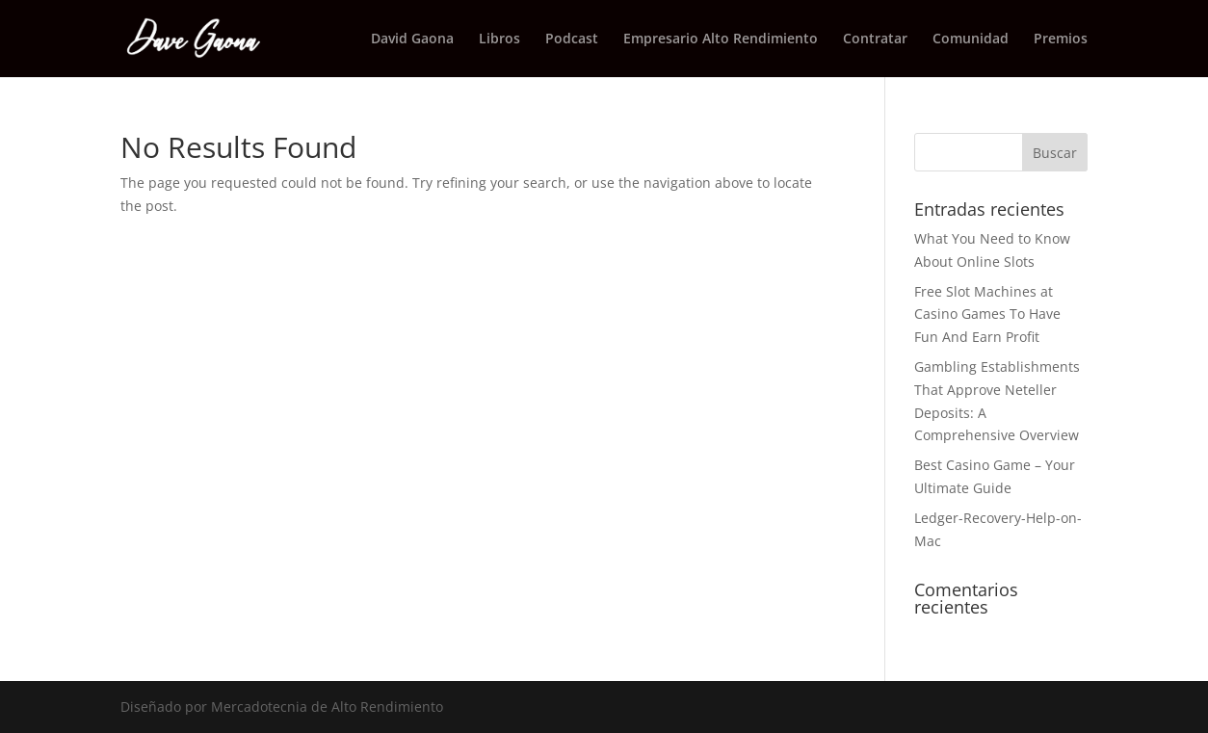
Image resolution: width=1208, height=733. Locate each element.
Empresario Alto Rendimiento (720, 39)
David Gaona (412, 39)
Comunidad (970, 39)
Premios (1061, 39)
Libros (499, 39)
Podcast (571, 39)
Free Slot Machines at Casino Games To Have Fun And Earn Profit (987, 314)
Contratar (875, 39)
